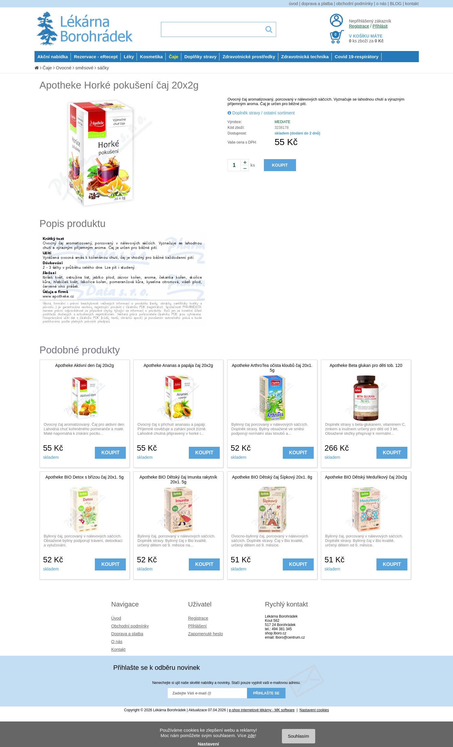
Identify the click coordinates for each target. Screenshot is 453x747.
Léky (129, 56)
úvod (293, 3)
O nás (116, 641)
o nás (381, 3)
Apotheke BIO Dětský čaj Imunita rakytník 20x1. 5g (178, 479)
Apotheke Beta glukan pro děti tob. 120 (366, 365)
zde (251, 735)
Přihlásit (380, 26)
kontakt (411, 3)
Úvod (116, 618)
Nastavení (208, 743)
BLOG (396, 3)
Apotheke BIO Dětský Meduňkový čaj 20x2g (366, 477)
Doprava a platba (127, 633)
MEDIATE (282, 122)
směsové (84, 67)
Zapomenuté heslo (205, 633)
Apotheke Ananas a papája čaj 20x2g (178, 365)
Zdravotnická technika (305, 56)
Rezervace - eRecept (96, 56)
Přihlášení (197, 626)
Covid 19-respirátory (357, 56)
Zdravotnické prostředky (248, 56)
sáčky (103, 67)
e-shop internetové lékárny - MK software (262, 710)
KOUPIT (280, 165)
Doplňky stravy (200, 56)
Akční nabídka (53, 56)
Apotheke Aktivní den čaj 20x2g (84, 365)
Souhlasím (298, 736)
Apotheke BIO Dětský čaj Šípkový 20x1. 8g (272, 477)
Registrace (359, 26)
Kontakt (118, 649)
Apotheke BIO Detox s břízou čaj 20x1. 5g (84, 477)
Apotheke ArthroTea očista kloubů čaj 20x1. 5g (272, 368)
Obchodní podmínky (130, 626)
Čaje (173, 56)
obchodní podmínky (354, 3)
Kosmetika (151, 56)
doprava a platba (317, 3)
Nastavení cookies (314, 710)
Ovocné (63, 67)
